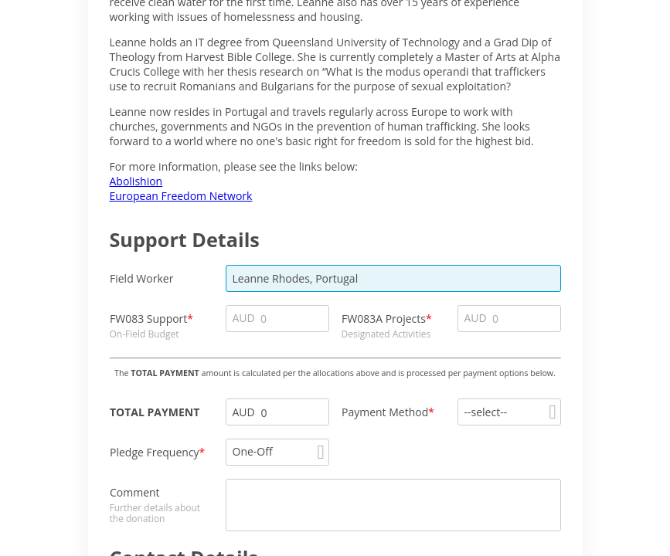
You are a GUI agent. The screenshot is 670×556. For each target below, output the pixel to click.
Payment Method (385, 412)
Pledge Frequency (154, 452)
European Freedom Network (181, 195)
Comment (135, 492)
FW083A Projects (384, 318)
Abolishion (136, 181)
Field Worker (141, 278)
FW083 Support (148, 318)
